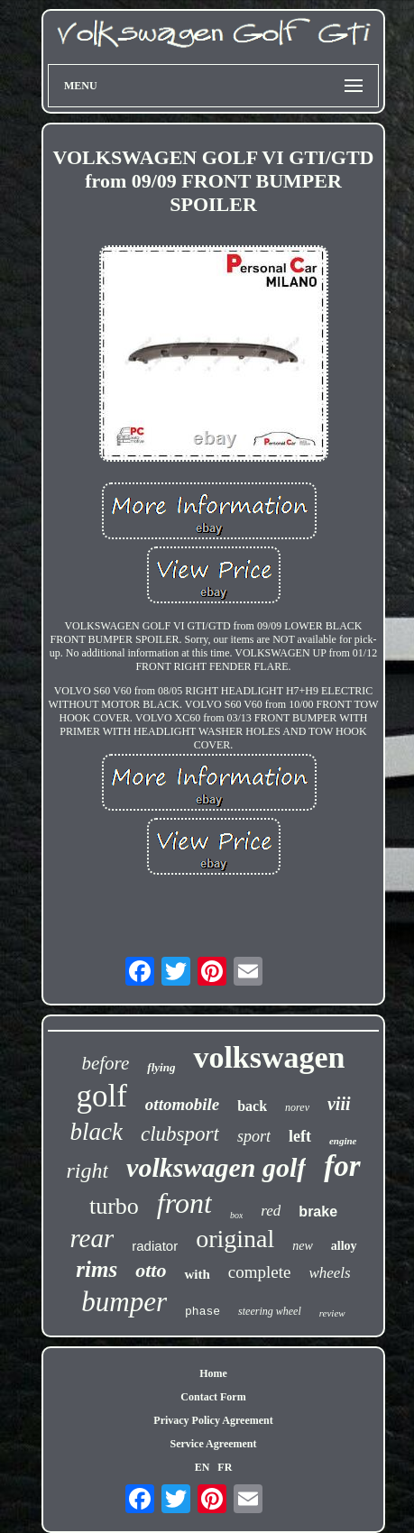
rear (91, 1238)
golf (101, 1096)
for (342, 1166)
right (87, 1170)
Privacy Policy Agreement (212, 1420)
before (105, 1063)
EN (202, 1467)
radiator (155, 1245)
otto (150, 1270)
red (271, 1210)
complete (259, 1271)
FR (224, 1467)
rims (96, 1269)
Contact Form (212, 1397)
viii (339, 1104)
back (252, 1106)
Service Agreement (213, 1443)
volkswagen (269, 1057)
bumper (124, 1301)
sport (254, 1136)
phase (202, 1311)
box (236, 1215)
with (196, 1274)
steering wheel (269, 1311)
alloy (344, 1246)
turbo (114, 1206)
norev (297, 1107)
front (184, 1203)
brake (318, 1211)
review (332, 1313)
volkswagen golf (216, 1167)
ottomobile (182, 1104)
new (302, 1246)
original (235, 1239)
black (96, 1131)
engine (343, 1140)
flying (161, 1067)
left (300, 1136)
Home (213, 1373)
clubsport (180, 1134)
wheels (329, 1272)
